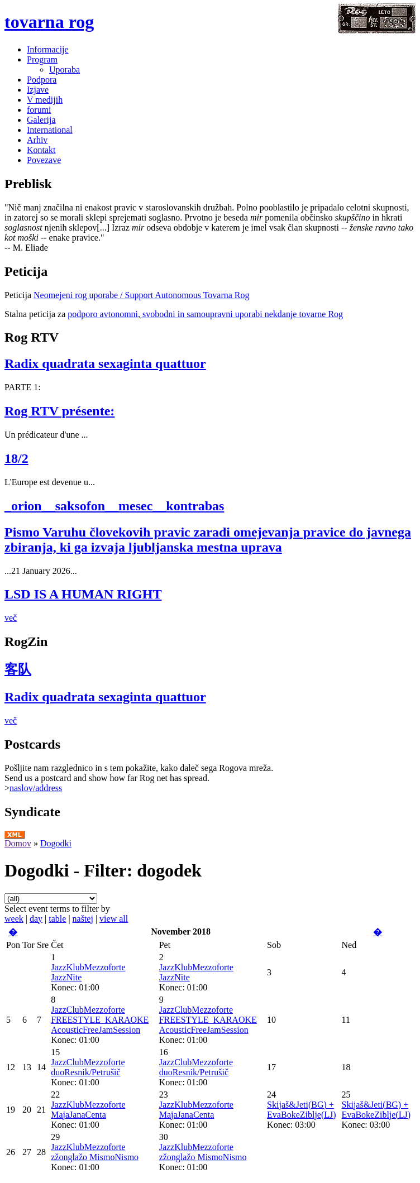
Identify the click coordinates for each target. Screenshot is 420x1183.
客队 (17, 669)
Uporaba (64, 69)
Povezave (44, 160)
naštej (83, 918)
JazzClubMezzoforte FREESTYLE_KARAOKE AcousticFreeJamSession (100, 1019)
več (10, 617)
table (57, 918)
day (36, 918)
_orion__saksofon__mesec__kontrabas (114, 506)
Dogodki (55, 843)
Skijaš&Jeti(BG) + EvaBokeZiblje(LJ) (301, 1109)
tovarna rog (49, 22)
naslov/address (35, 788)
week (13, 918)
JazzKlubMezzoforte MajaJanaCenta (88, 1109)
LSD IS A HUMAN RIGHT (82, 594)
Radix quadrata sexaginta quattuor (105, 363)
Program (42, 59)
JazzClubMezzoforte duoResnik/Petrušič (88, 1067)
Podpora (41, 79)
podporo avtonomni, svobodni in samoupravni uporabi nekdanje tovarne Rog (205, 314)
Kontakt (41, 150)
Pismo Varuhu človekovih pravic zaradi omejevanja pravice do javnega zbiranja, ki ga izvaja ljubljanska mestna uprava (207, 539)
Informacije (48, 49)
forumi (39, 109)
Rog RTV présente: (59, 411)
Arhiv (37, 140)
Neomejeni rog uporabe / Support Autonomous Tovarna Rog (142, 295)
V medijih (45, 99)
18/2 (16, 458)
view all (113, 918)
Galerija (41, 119)
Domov (17, 843)
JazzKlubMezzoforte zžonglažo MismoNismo (95, 1152)
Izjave (38, 89)
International (50, 130)
